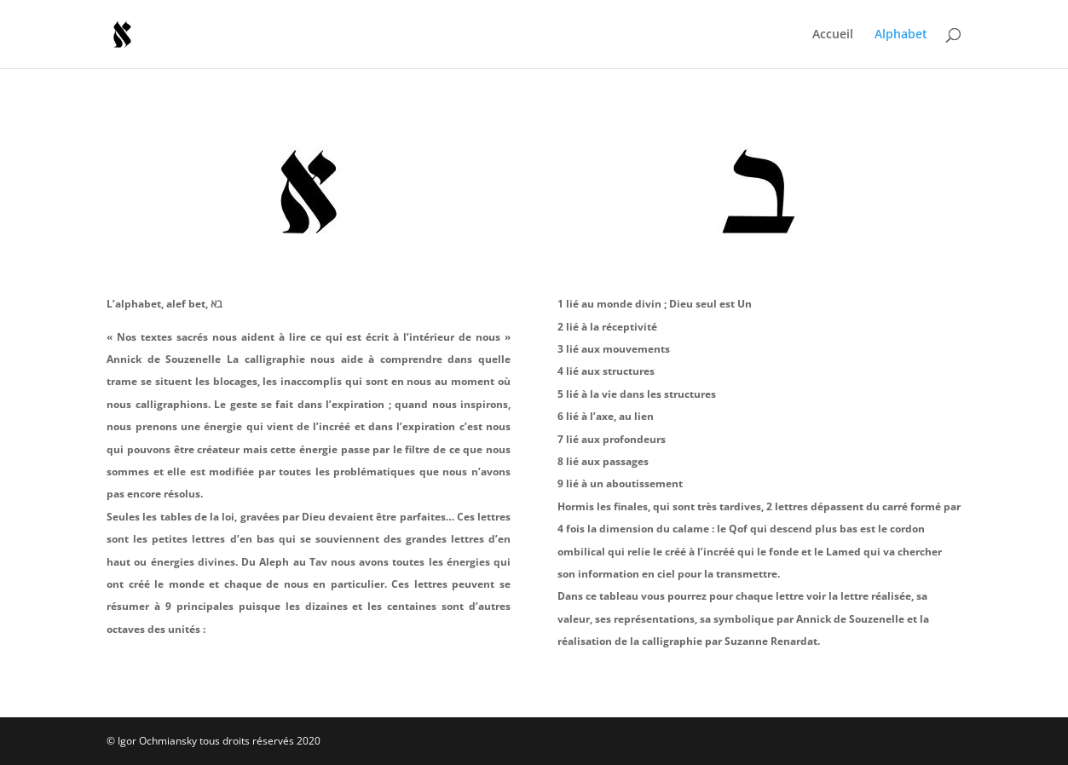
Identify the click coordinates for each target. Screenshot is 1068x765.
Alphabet (901, 35)
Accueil (832, 35)
